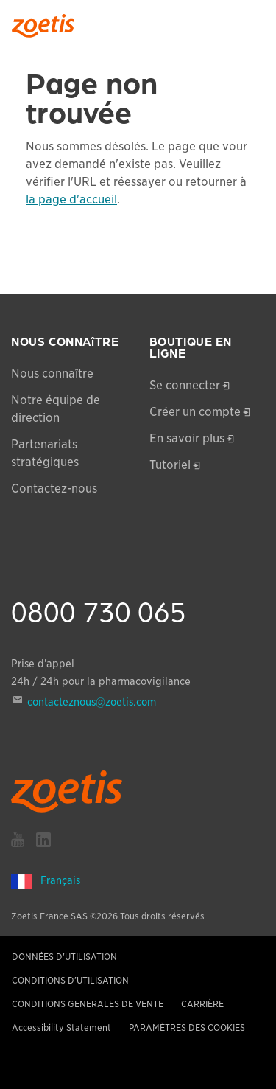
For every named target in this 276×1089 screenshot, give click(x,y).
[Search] (255, 21)
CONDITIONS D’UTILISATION (70, 980)
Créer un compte (195, 412)
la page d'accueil (71, 199)
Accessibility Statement (61, 1027)
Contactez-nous (54, 488)
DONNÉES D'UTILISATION (64, 956)
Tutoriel (170, 465)
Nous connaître (52, 373)
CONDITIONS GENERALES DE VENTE (87, 1003)
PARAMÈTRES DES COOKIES (187, 1027)
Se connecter (184, 385)
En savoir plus (186, 438)
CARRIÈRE (202, 1003)
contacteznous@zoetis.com (91, 702)
